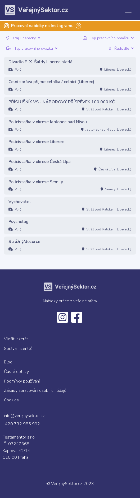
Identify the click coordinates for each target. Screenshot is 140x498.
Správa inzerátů (18, 348)
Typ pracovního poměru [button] (108, 38)
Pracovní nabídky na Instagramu (42, 26)
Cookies (11, 400)
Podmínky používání (22, 381)
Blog (8, 362)
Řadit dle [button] (121, 48)
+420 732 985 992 (21, 424)
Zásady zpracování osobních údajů (35, 390)
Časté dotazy (16, 372)
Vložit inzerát (16, 339)
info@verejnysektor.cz (24, 416)
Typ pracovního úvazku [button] (31, 48)
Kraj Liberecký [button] (23, 38)
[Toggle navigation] (128, 10)
